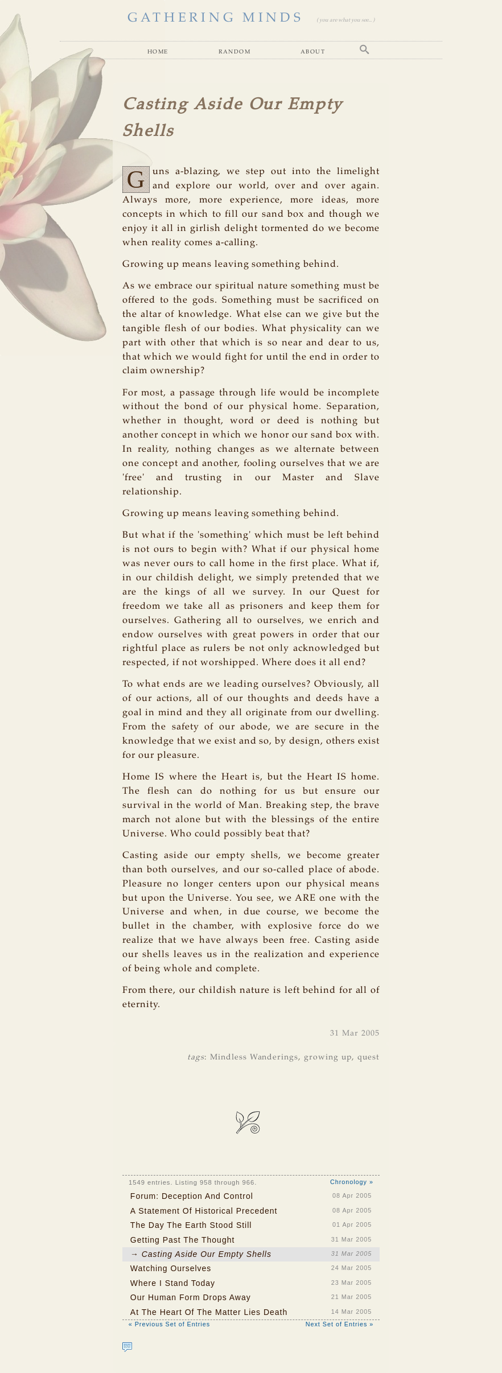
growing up (328, 1057)
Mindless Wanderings (254, 1057)
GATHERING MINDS (215, 18)
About (313, 51)
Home (157, 51)
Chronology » (351, 1181)
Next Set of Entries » (340, 1324)
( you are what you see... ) (345, 20)
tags (195, 1057)
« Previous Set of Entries (169, 1324)
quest (368, 1057)
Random (234, 51)
